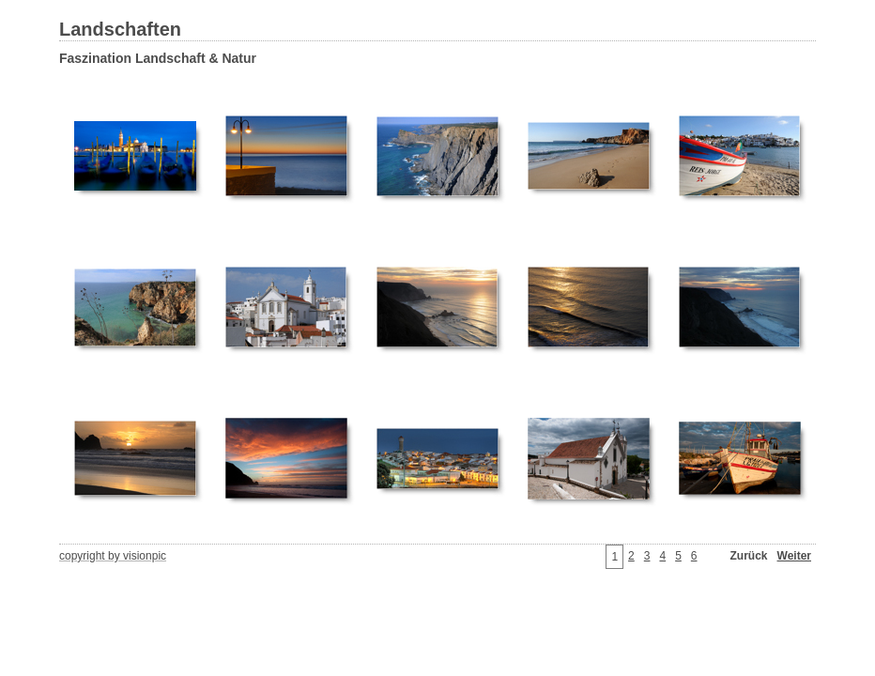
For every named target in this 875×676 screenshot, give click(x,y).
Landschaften (120, 29)
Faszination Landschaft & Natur (157, 58)
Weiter (794, 555)
